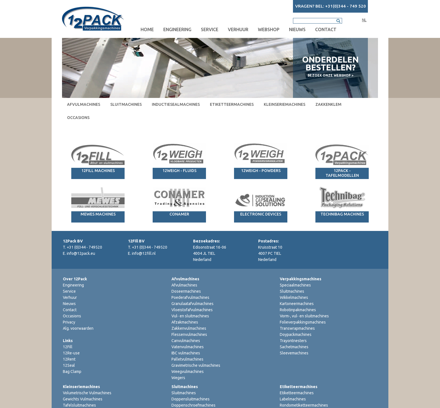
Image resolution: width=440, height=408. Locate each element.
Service (209, 29)
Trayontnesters (293, 340)
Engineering (177, 29)
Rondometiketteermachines (304, 405)
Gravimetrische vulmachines (195, 365)
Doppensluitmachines (190, 399)
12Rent (69, 359)
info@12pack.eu (81, 253)
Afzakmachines (184, 322)
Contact (325, 29)
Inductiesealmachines (176, 104)
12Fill (67, 347)
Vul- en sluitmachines (190, 316)
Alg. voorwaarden (78, 328)
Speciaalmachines (295, 285)
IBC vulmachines (185, 353)
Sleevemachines (294, 353)
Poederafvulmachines (190, 297)
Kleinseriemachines (284, 104)
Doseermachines (186, 291)
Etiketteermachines (232, 104)
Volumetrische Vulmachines (87, 393)
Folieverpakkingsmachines (303, 322)
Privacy (69, 322)
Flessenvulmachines (189, 334)
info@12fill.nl (144, 253)
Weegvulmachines (187, 371)
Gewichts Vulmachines (82, 399)
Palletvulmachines (187, 359)
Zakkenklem (328, 104)
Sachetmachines (294, 347)
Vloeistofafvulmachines (192, 310)
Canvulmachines (185, 340)
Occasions (78, 117)
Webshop (268, 29)
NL (364, 20)
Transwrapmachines (297, 328)
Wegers (178, 377)
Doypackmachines (295, 334)
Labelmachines (293, 399)
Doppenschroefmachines (193, 405)
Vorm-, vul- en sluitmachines (304, 316)
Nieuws (297, 29)
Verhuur (238, 29)
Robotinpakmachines (298, 310)
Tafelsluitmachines (79, 405)
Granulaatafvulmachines (192, 303)
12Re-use (71, 353)
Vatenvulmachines (187, 347)
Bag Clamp (72, 371)
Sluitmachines (126, 104)
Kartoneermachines (297, 303)
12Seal (69, 365)
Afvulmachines (83, 104)
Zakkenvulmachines (188, 328)
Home (147, 29)
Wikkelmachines (294, 297)
